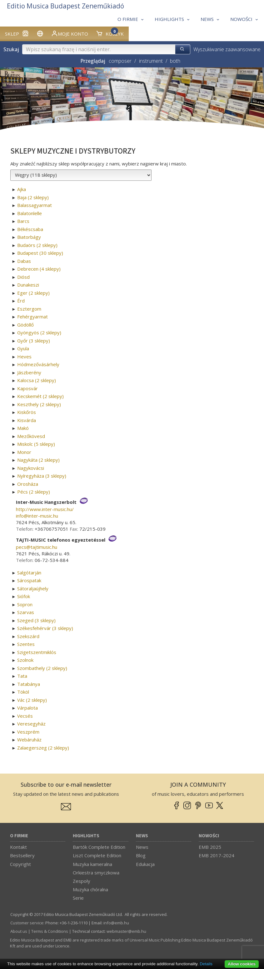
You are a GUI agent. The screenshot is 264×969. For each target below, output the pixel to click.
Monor (24, 452)
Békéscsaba (30, 229)
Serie (78, 898)
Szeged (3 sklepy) (36, 620)
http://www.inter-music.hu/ (45, 509)
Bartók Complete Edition (99, 847)
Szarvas (25, 612)
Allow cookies (242, 964)
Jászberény (29, 372)
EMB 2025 (210, 847)
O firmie (19, 836)
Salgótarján (29, 572)
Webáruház (29, 739)
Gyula (23, 348)
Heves (24, 356)
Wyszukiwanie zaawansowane (227, 49)
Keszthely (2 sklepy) (39, 404)
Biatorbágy (29, 237)
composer (120, 60)
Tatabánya (28, 684)
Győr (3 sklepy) (33, 340)
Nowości (209, 836)
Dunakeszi (28, 285)
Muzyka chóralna (90, 889)
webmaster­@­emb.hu (126, 931)
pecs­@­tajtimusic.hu (36, 547)
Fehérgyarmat (32, 316)
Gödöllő (25, 325)
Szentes (26, 644)
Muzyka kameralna (92, 864)
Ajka (21, 189)
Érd (21, 301)
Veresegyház (31, 724)
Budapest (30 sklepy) (40, 253)
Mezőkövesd (31, 436)
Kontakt (18, 847)
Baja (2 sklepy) (33, 197)
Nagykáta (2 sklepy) (38, 460)
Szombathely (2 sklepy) (42, 668)
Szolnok (25, 660)
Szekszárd (28, 636)
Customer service (26, 923)
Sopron (24, 604)
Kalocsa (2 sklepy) (36, 380)
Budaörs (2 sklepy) (37, 245)
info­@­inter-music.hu (37, 516)
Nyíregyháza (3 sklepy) (41, 476)
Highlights (86, 836)
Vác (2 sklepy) (32, 700)
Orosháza (27, 484)
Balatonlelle (29, 213)
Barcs (23, 221)
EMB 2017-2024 (216, 855)
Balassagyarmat (34, 205)
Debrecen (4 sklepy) (39, 269)
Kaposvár (27, 388)
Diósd (23, 277)
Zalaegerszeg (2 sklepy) (43, 748)
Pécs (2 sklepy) (33, 492)
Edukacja (145, 864)
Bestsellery (22, 855)
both (175, 60)
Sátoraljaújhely (32, 588)
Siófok (23, 596)
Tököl (23, 692)
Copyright (20, 864)
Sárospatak (29, 580)
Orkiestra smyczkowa (96, 872)
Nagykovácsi (30, 468)
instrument (151, 60)
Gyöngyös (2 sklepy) (39, 332)
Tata (22, 676)
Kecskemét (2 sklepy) (40, 396)
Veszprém (28, 732)
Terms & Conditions (49, 931)
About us (18, 931)
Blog (141, 855)
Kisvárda (26, 420)
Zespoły (81, 881)
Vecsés (25, 716)
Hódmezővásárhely (38, 364)
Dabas (24, 261)
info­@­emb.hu (116, 923)
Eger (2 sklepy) (33, 293)
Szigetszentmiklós (36, 652)
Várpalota (27, 708)
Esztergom (29, 309)
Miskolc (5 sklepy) (36, 444)
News (142, 836)
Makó (23, 428)
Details (206, 964)
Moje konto (69, 33)
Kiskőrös (26, 412)
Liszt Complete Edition (97, 855)
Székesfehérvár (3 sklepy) (45, 628)
